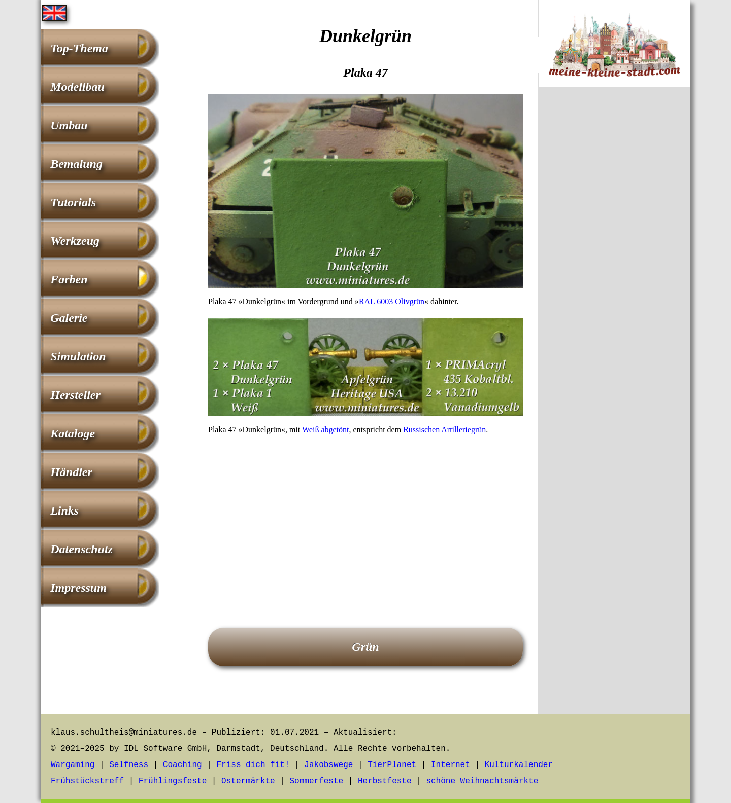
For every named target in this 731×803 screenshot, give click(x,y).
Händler (71, 472)
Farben (68, 279)
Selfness (128, 765)
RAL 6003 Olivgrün (391, 301)
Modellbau (77, 86)
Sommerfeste (317, 781)
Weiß (310, 429)
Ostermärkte (248, 781)
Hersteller (75, 395)
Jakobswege (328, 765)
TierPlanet (392, 765)
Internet (450, 765)
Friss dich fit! (252, 765)
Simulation (78, 356)
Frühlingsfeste (173, 781)
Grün (365, 646)
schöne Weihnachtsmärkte (482, 781)
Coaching (182, 765)
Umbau (68, 125)
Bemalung (76, 163)
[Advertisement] (365, 517)
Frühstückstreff (87, 781)
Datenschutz (81, 549)
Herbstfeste (385, 781)
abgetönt (335, 429)
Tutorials (73, 202)
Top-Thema (79, 48)
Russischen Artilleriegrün (444, 429)
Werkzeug (74, 240)
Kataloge (72, 433)
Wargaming (72, 765)
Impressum (78, 587)
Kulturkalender (519, 765)
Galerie (68, 317)
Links (64, 510)
